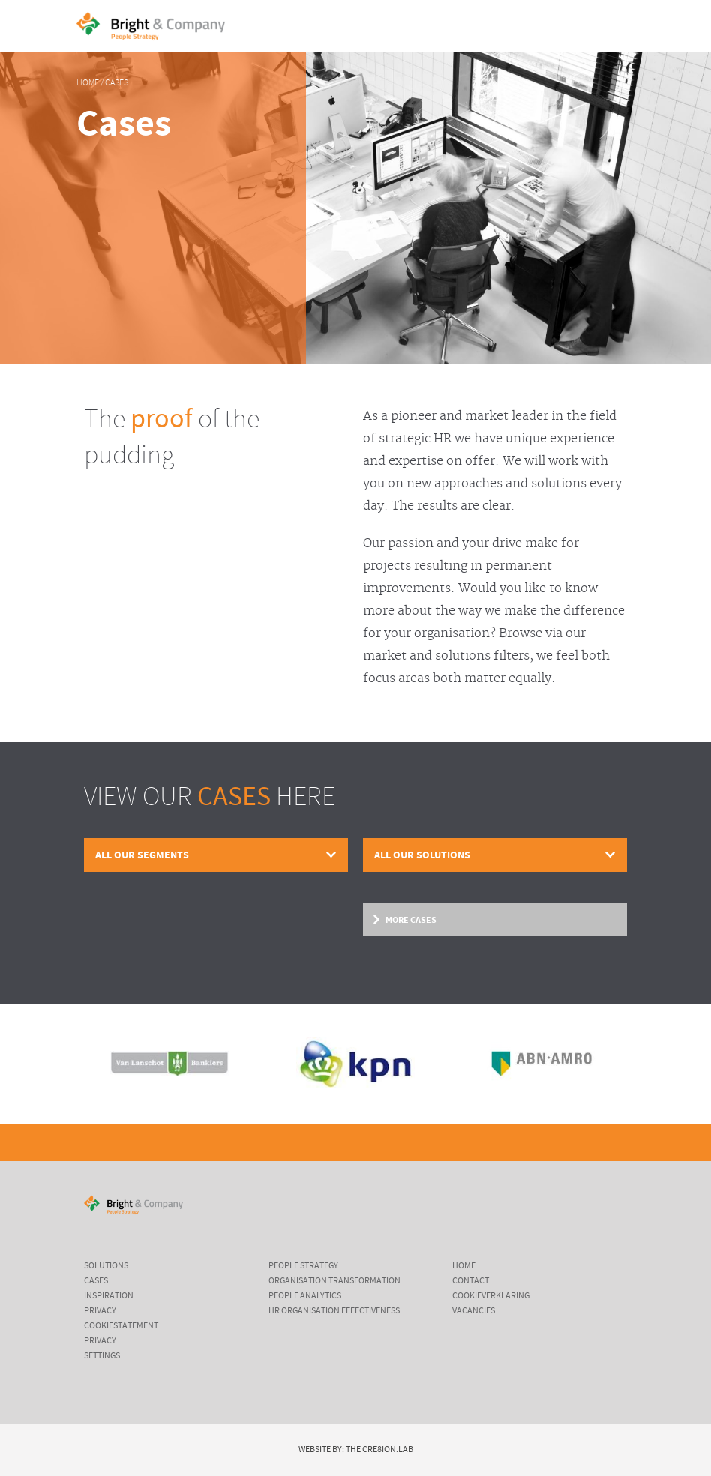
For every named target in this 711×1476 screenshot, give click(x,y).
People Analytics (304, 1296)
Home (87, 83)
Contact (470, 1281)
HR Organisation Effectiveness (334, 1311)
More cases (411, 920)
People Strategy (303, 1266)
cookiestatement (121, 1326)
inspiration (109, 1296)
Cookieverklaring (491, 1296)
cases (96, 1281)
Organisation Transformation (334, 1281)
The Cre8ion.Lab (379, 1450)
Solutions (106, 1266)
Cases (116, 83)
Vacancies (473, 1311)
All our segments (142, 855)
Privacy (100, 1311)
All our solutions (422, 855)
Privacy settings (102, 1348)
